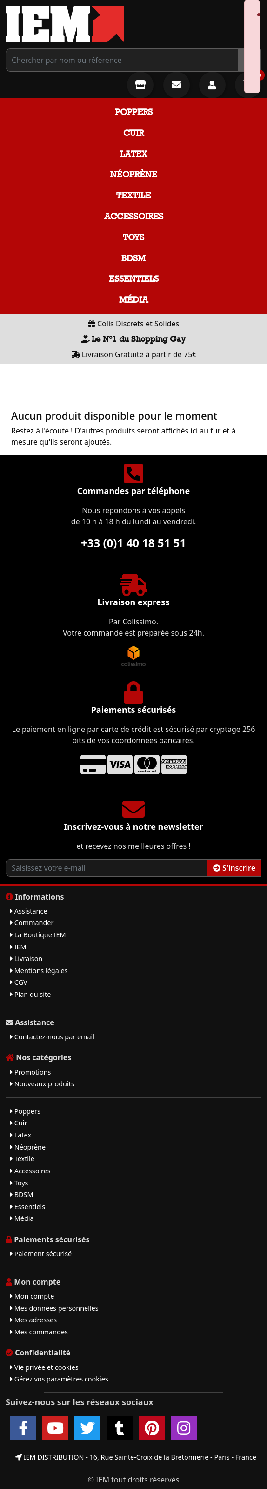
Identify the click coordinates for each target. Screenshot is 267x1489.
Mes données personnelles (54, 1308)
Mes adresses (33, 1319)
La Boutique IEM (38, 934)
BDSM (133, 258)
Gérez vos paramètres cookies (59, 1378)
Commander (31, 922)
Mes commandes (39, 1331)
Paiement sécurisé (41, 1253)
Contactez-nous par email (52, 1036)
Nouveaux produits (42, 1083)
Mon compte (32, 1296)
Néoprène (133, 174)
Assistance (28, 911)
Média (133, 300)
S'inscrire (234, 868)
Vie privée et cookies (44, 1367)
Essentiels (134, 279)
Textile (133, 195)
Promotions (30, 1072)
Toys (133, 237)
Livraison (26, 958)
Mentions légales (38, 970)
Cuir (133, 133)
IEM (18, 946)
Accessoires (133, 216)
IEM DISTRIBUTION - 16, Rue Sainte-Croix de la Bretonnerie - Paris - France (135, 1457)
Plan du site (30, 994)
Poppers (134, 112)
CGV (18, 982)
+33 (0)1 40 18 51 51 (133, 542)
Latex (133, 154)
